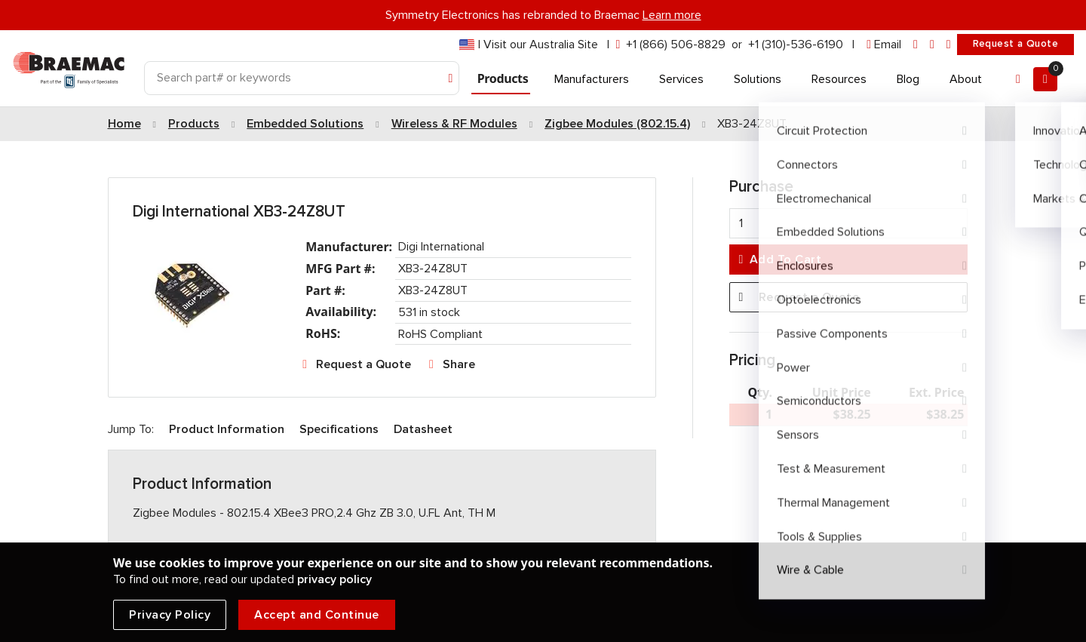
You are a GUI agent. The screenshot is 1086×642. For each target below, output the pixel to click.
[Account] (1018, 79)
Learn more (672, 15)
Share (459, 364)
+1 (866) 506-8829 (676, 44)
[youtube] (948, 45)
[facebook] (932, 45)
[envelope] (884, 45)
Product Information (226, 429)
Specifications (339, 429)
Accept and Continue (316, 615)
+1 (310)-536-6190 (795, 44)
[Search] (301, 78)
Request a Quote (1015, 43)
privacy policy (334, 579)
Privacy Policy (169, 615)
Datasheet (423, 429)
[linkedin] (915, 45)
